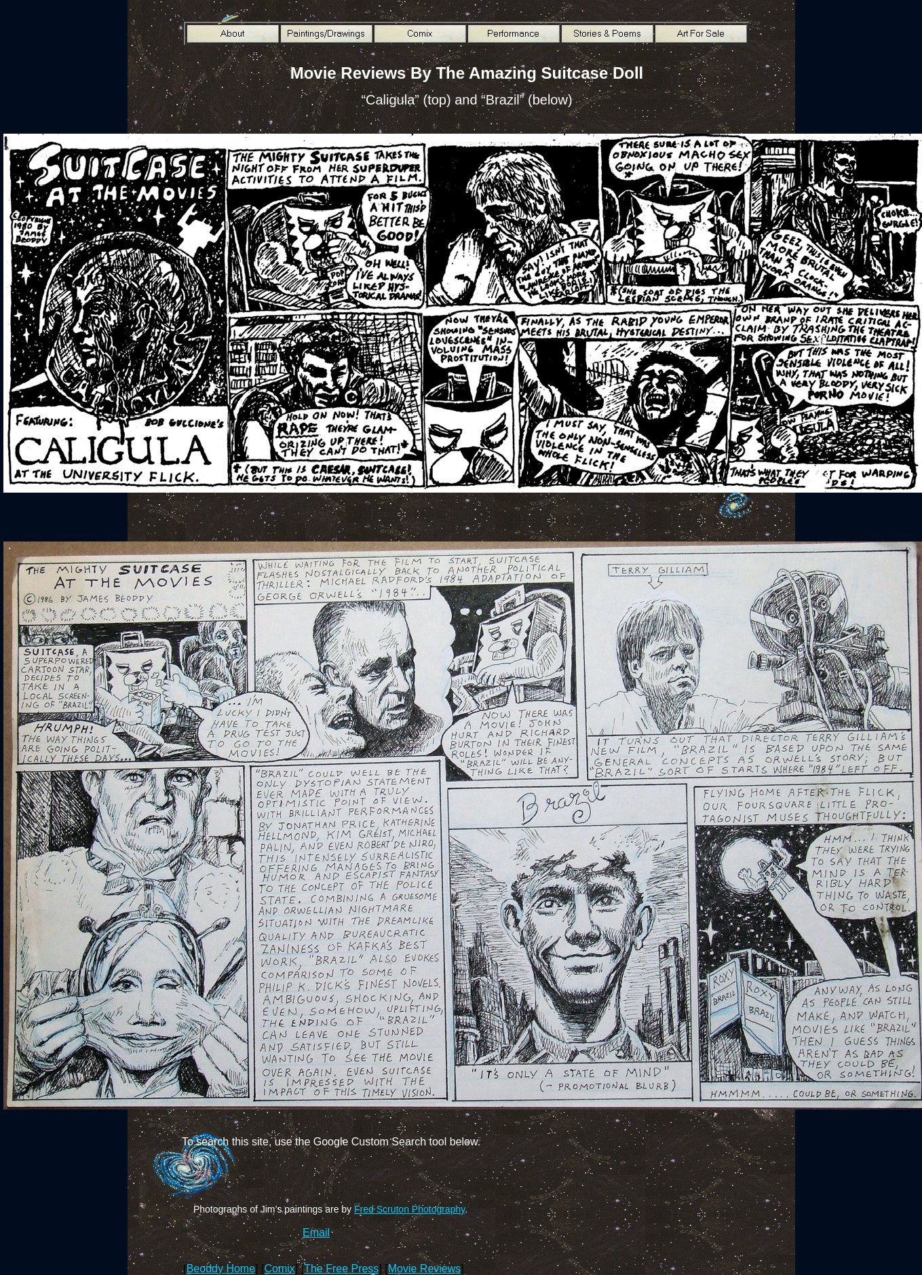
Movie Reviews (424, 1268)
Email (316, 1232)
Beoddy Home (221, 1268)
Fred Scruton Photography (409, 1209)
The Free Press (341, 1268)
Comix (279, 1268)
